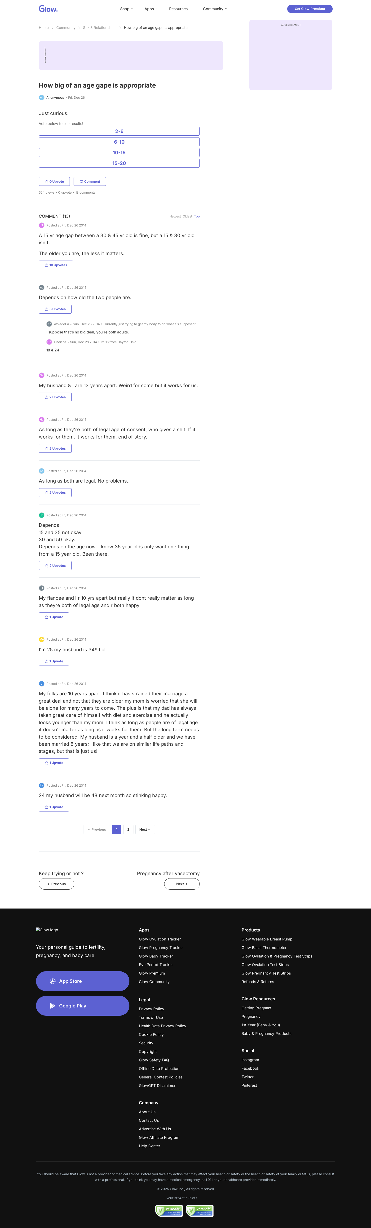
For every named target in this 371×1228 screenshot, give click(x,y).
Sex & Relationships (99, 27)
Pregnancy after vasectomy (168, 873)
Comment (90, 181)
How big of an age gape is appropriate (156, 27)
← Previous (97, 829)
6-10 (119, 142)
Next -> (182, 884)
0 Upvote (54, 181)
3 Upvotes (55, 309)
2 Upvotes (55, 397)
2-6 (119, 131)
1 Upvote (54, 617)
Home (44, 27)
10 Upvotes (56, 265)
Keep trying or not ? (61, 873)
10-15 (119, 152)
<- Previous (57, 884)
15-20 (119, 163)
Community (65, 27)
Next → (145, 829)
